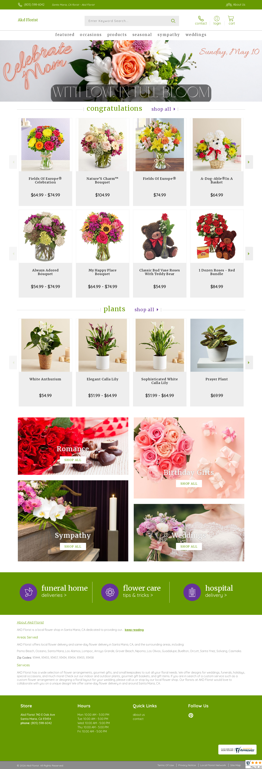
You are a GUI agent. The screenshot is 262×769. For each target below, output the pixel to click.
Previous (13, 162)
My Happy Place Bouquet (103, 272)
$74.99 (160, 195)
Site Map (235, 765)
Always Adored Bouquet (45, 272)
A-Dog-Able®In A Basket (217, 180)
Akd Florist (28, 20)
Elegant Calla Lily (102, 379)
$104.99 (102, 195)
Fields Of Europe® (159, 179)
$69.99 (217, 395)
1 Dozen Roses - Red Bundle (217, 272)
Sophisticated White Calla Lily (159, 381)
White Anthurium (45, 379)
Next (249, 162)
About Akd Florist (30, 622)
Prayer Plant (217, 379)
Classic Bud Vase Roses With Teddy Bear (159, 272)
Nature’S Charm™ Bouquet (102, 180)
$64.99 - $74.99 (45, 195)
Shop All (161, 109)
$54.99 (159, 286)
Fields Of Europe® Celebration (45, 180)
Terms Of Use (165, 765)
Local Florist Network (213, 765)
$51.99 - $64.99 (102, 395)
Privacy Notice (187, 765)
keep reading (134, 630)
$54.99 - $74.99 (45, 286)
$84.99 (217, 286)
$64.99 (217, 195)
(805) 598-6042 (34, 4)
